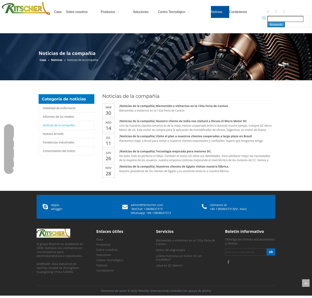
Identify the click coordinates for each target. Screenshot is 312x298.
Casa (99, 239)
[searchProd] (285, 19)
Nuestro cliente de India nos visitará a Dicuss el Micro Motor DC (201, 121)
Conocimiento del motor (59, 151)
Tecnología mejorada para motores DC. (184, 151)
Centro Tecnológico (109, 260)
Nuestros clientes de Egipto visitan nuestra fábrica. (192, 166)
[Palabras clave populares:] (276, 24)
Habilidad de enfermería (59, 108)
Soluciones (103, 255)
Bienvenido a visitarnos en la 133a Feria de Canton (192, 106)
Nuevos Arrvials (53, 134)
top (306, 283)
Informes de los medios (58, 117)
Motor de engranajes (170, 250)
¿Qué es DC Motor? (169, 265)
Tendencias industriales (58, 142)
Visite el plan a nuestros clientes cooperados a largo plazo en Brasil (204, 136)
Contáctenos (105, 270)
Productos (103, 244)
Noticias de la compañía (59, 125)
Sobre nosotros (107, 250)
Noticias (101, 265)
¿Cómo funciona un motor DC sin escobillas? (179, 257)
